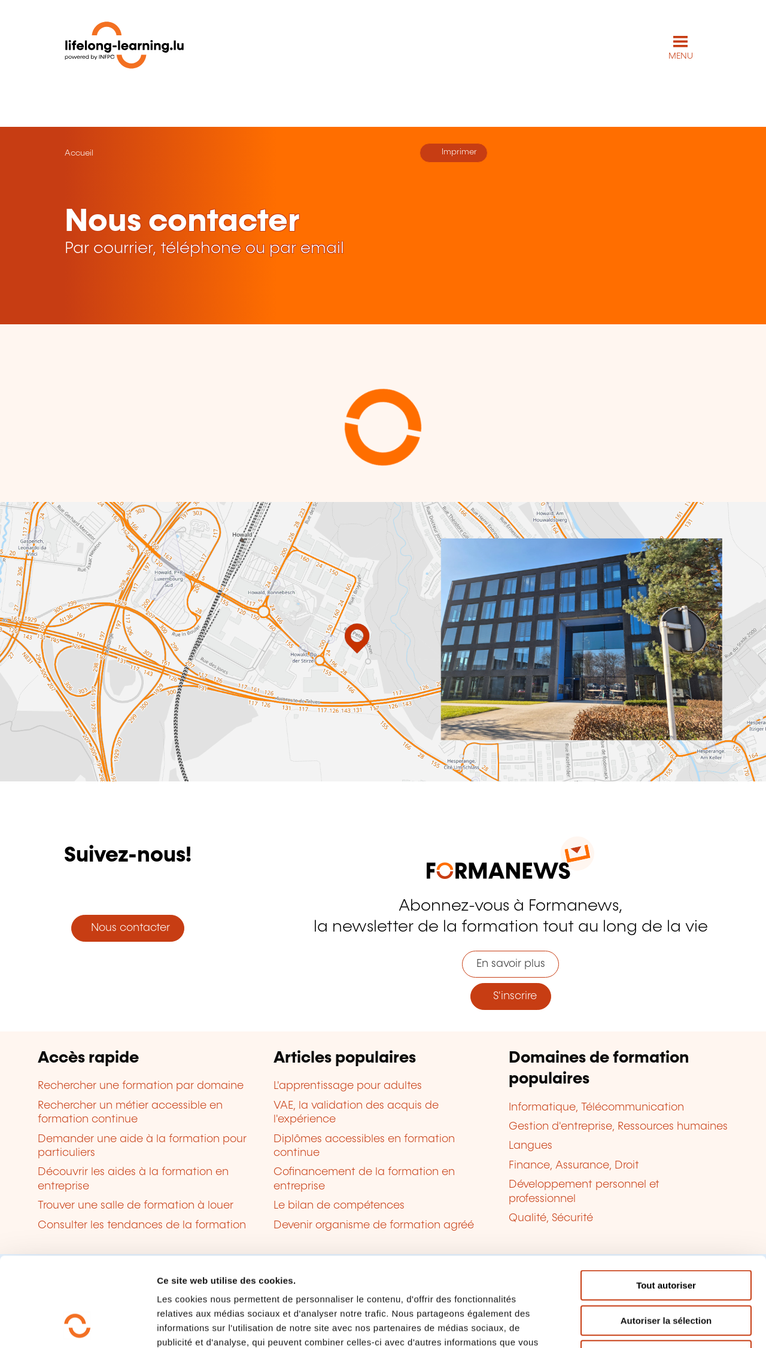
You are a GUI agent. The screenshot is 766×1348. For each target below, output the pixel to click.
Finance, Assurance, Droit (574, 1165)
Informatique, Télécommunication (596, 1107)
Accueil (79, 153)
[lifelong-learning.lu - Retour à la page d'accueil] (124, 47)
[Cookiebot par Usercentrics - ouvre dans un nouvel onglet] (77, 1325)
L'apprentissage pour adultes (347, 1086)
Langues (530, 1145)
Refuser (666, 1272)
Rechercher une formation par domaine (141, 1086)
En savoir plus (510, 963)
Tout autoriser (666, 1202)
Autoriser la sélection (666, 1237)
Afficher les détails (659, 1324)
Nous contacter (127, 928)
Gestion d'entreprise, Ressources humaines (618, 1126)
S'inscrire (510, 996)
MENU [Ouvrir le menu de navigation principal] (680, 56)
